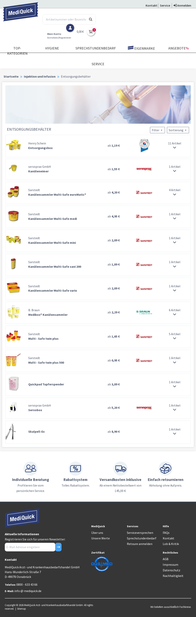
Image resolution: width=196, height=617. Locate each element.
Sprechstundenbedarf (95, 48)
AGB (166, 559)
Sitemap (21, 608)
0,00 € (80, 32)
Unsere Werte (100, 538)
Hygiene (52, 48)
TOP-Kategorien (17, 51)
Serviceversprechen (140, 533)
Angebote (178, 48)
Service (98, 64)
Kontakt (168, 538)
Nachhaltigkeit (173, 576)
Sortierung (178, 130)
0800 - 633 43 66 (26, 584)
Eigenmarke (141, 48)
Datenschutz (171, 570)
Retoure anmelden (139, 544)
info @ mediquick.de (27, 591)
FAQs (166, 533)
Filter (157, 130)
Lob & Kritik (171, 544)
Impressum (170, 565)
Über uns (97, 533)
